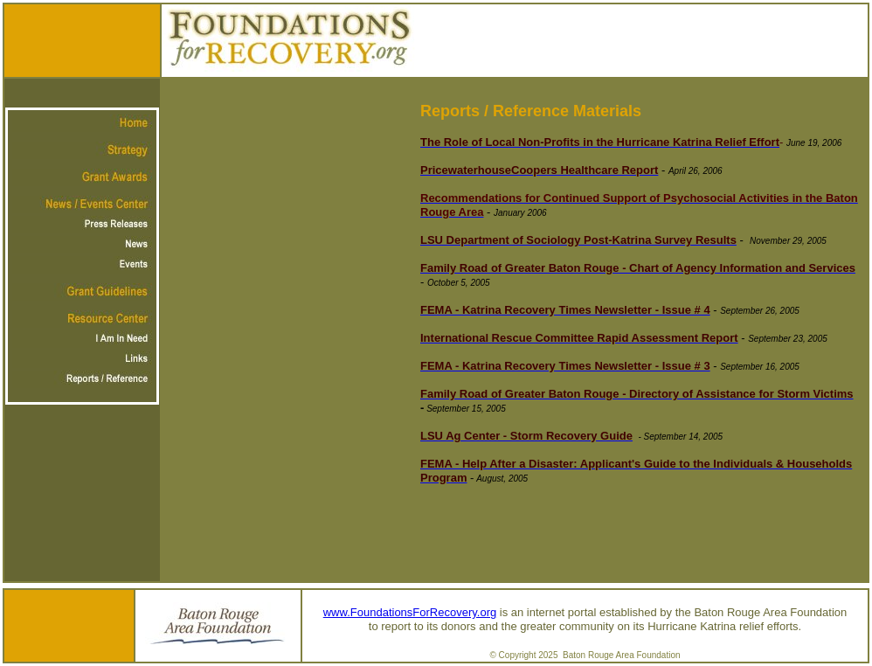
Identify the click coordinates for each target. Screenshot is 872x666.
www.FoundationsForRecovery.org (409, 612)
